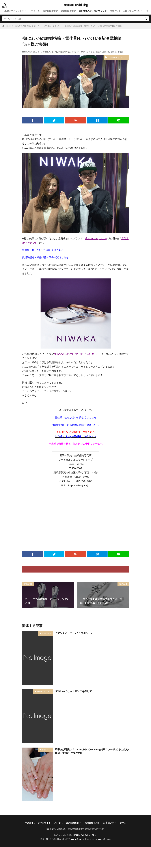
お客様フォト (48, 52)
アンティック (46, 633)
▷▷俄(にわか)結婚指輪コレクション (75, 436)
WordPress (104, 839)
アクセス (35, 11)
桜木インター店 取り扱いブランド (126, 11)
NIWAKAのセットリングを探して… (74, 691)
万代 (104, 52)
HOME (8, 26)
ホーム (123, 822)
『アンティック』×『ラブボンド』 (74, 633)
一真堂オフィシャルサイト (15, 11)
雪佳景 (120, 52)
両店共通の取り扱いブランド (93, 11)
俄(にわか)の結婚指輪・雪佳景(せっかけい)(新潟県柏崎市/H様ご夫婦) (93, 26)
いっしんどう (88, 52)
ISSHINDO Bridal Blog (75, 5)
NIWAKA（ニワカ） (52, 26)
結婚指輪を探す (68, 11)
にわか (98, 52)
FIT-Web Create (75, 839)
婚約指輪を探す (50, 11)
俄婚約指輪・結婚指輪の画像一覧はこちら (45, 257)
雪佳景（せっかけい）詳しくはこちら (43, 249)
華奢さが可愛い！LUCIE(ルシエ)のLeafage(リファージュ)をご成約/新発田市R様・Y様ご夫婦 (92, 751)
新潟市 (113, 52)
